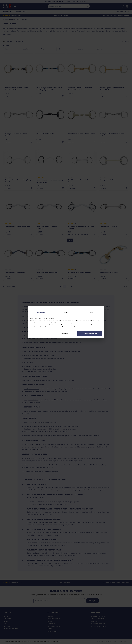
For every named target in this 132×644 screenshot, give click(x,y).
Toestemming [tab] (41, 312)
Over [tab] (91, 312)
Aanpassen (65, 333)
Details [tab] (66, 312)
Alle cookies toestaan (90, 333)
